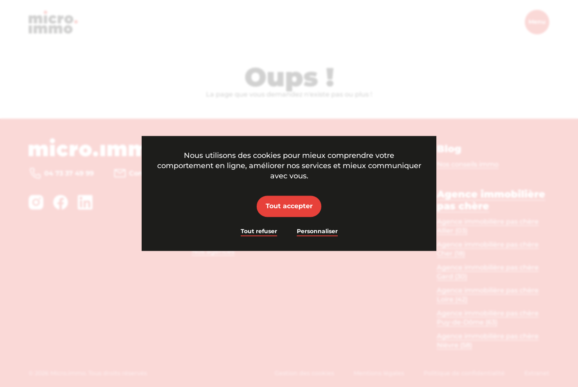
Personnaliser (317, 231)
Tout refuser (259, 231)
